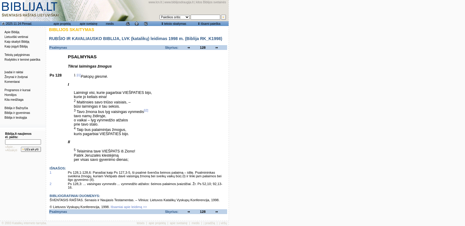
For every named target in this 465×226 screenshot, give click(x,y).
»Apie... (10, 147)
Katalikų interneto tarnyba (29, 223)
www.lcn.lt (155, 2)
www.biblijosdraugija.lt (179, 2)
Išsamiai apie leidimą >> (129, 207)
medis (110, 23)
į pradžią (209, 223)
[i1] (79, 75)
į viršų (223, 223)
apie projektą (62, 23)
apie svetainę (89, 23)
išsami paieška (211, 23)
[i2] (146, 110)
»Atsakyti (11, 150)
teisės (141, 223)
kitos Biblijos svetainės (211, 2)
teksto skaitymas (175, 23)
